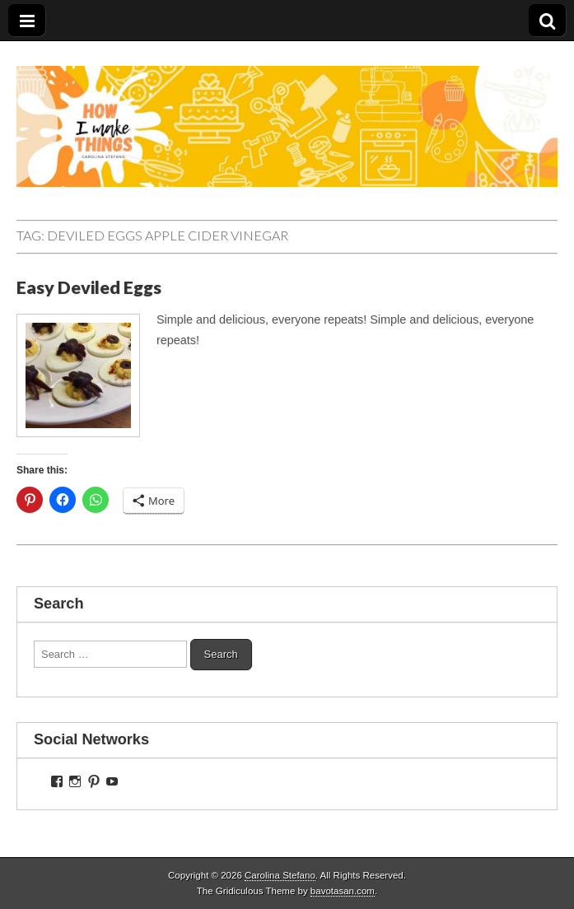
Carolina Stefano (280, 875)
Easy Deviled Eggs (88, 287)
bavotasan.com (342, 891)
